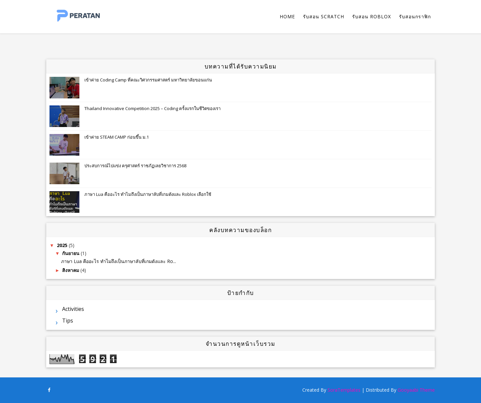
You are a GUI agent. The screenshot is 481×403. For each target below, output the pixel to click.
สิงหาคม (71, 270)
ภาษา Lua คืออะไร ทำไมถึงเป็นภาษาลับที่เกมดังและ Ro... (118, 261)
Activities (73, 309)
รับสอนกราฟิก (415, 16)
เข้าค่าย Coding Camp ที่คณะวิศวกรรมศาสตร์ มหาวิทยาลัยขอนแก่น (148, 80)
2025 (63, 245)
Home (287, 16)
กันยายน (71, 253)
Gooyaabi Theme (416, 390)
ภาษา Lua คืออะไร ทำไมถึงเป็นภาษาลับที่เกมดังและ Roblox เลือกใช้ (147, 194)
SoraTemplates (344, 390)
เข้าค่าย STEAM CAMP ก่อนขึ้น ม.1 (116, 137)
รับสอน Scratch (323, 16)
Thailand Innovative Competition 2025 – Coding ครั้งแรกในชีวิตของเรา (152, 108)
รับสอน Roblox (371, 16)
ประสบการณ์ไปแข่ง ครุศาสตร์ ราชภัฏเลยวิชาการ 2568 (135, 166)
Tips (67, 320)
